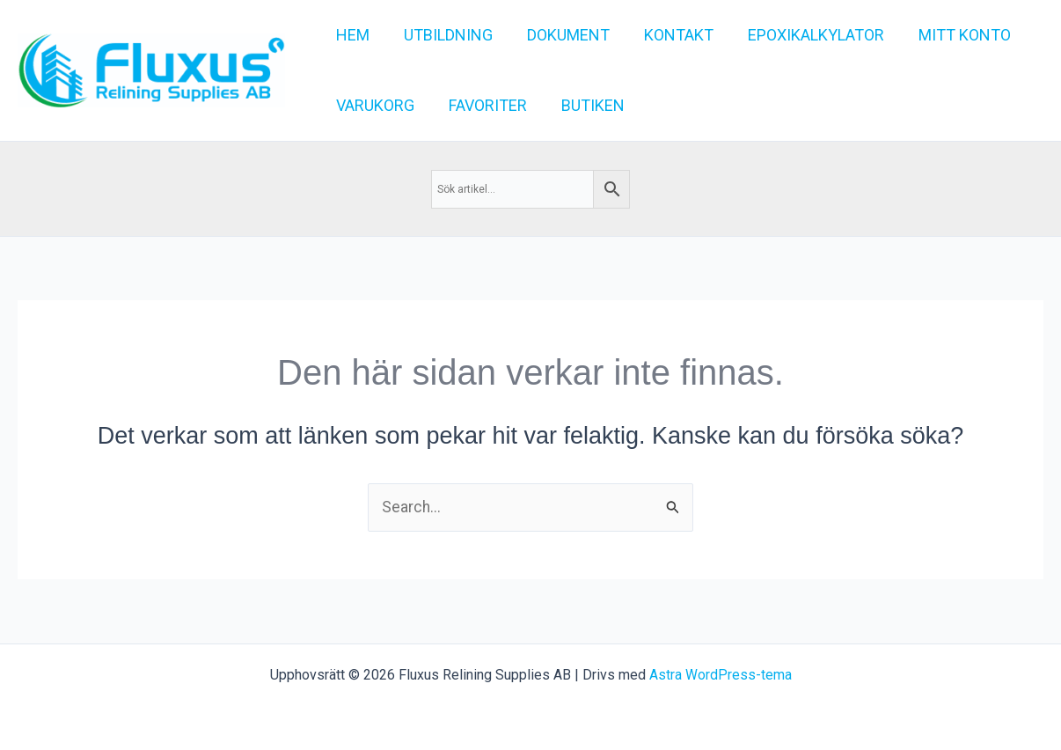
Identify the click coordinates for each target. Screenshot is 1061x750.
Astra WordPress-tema (720, 674)
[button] (950, 35)
